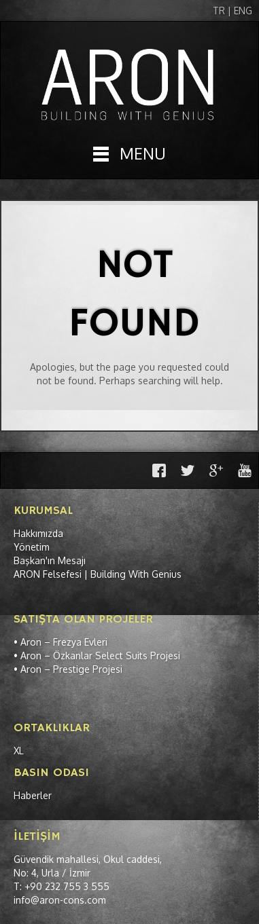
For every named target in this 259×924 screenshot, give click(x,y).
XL (19, 750)
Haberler (33, 795)
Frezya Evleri (80, 642)
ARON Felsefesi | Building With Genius (98, 574)
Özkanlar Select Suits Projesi (116, 655)
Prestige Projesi (87, 669)
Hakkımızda (38, 533)
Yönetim (32, 547)
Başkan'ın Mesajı (50, 560)
